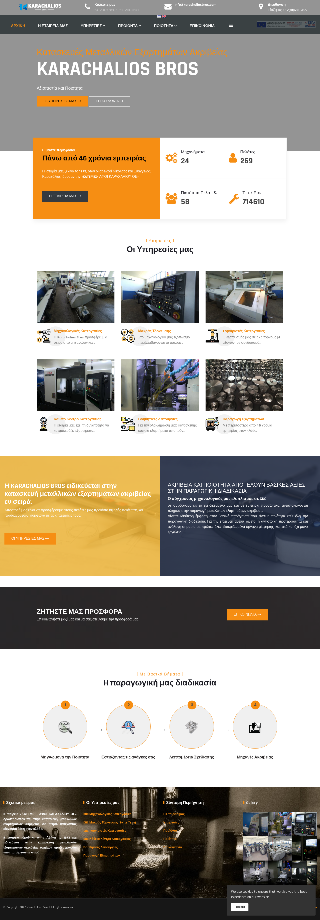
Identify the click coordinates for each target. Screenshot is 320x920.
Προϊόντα (170, 831)
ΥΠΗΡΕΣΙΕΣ (91, 26)
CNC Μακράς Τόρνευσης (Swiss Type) (109, 823)
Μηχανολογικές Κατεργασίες (78, 331)
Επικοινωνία (172, 847)
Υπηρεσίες (171, 823)
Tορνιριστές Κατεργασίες (244, 331)
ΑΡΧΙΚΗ (18, 26)
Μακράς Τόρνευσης (154, 333)
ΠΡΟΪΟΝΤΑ (128, 26)
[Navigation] (231, 26)
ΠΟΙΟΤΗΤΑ (164, 26)
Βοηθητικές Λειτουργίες (158, 419)
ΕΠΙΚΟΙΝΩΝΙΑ (202, 26)
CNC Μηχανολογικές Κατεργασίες (107, 814)
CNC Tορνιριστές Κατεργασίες (104, 831)
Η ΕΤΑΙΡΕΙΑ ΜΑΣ (53, 26)
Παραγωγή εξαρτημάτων (243, 419)
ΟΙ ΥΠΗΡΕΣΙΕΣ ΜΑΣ (62, 101)
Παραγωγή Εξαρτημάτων (101, 856)
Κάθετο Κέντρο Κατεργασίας (77, 419)
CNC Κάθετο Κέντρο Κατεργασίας (107, 839)
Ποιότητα (170, 839)
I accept (239, 907)
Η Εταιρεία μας (174, 814)
